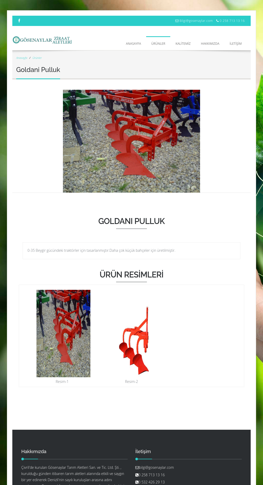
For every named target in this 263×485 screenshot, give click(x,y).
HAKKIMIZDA (210, 43)
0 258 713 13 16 (232, 21)
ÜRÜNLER (158, 43)
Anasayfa (133, 43)
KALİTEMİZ (183, 43)
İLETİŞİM (236, 43)
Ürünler (37, 58)
